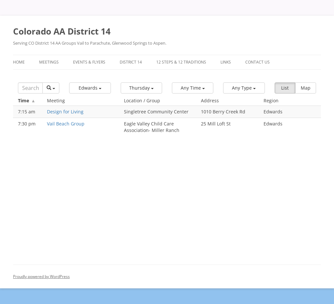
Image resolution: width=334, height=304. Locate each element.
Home (19, 62)
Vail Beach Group (65, 124)
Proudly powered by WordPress (41, 276)
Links (225, 62)
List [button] (285, 88)
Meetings (49, 62)
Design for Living (65, 112)
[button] (90, 88)
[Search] (30, 88)
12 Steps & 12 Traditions (181, 62)
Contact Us (257, 62)
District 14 (131, 62)
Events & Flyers (89, 62)
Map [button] (306, 88)
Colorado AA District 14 (62, 31)
